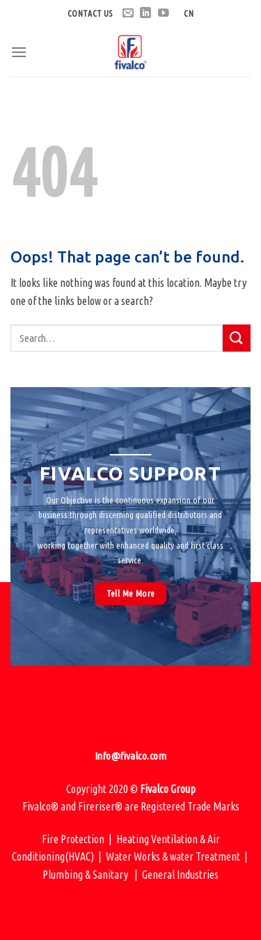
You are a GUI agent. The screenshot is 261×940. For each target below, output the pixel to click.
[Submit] (237, 338)
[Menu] (18, 52)
